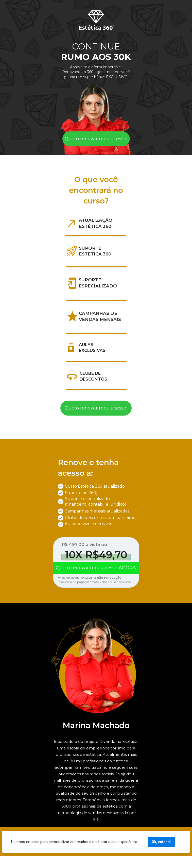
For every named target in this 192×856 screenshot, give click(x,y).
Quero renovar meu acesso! (96, 139)
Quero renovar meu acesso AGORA (96, 568)
